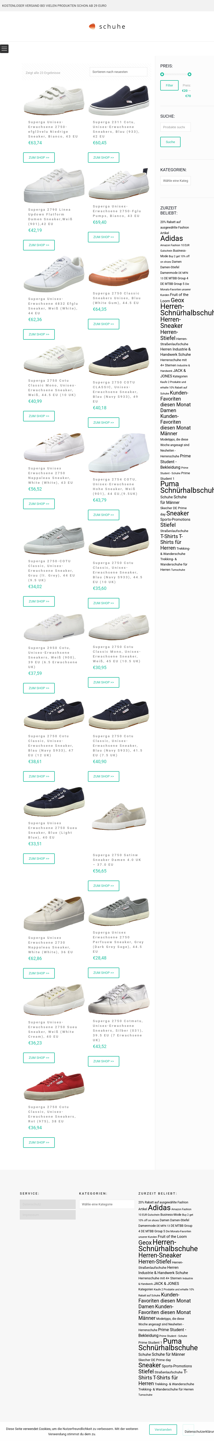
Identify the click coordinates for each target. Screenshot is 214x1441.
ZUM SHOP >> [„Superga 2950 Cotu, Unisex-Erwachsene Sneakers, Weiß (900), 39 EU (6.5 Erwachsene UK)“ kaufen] (39, 690)
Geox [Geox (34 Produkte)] (177, 300)
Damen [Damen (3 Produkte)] (177, 262)
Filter (169, 86)
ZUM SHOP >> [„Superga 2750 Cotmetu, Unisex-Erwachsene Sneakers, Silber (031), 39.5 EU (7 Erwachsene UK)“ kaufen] (103, 1064)
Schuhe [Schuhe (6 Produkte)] (166, 497)
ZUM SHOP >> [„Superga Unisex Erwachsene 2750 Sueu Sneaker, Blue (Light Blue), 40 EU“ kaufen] (39, 861)
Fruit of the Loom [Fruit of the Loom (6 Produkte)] (172, 1236)
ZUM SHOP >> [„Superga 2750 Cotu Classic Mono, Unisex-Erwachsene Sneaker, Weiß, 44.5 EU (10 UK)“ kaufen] (39, 417)
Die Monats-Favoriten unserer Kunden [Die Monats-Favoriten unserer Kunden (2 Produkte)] (175, 289)
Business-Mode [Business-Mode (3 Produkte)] (170, 1214)
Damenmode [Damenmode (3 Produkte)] (169, 273)
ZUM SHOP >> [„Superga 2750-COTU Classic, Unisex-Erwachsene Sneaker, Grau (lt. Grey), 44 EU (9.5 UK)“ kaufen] (39, 603)
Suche (170, 142)
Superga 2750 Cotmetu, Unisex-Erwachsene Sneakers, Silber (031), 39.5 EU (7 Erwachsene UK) (118, 1033)
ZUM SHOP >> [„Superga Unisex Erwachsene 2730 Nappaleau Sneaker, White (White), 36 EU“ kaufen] (39, 976)
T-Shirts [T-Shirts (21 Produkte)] (169, 536)
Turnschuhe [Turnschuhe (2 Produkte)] (178, 570)
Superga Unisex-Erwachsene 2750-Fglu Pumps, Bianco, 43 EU (117, 211)
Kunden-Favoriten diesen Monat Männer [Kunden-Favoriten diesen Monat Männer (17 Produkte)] (175, 424)
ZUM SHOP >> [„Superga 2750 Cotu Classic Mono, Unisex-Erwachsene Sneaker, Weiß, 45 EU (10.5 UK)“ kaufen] (103, 684)
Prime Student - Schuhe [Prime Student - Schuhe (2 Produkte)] (173, 1336)
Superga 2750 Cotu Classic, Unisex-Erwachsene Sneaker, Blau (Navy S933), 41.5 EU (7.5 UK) (118, 747)
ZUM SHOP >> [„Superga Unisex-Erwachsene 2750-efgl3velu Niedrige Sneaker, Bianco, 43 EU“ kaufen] (39, 158)
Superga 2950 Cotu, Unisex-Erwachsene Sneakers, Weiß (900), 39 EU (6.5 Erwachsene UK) (53, 659)
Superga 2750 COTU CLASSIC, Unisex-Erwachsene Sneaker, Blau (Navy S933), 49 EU (116, 392)
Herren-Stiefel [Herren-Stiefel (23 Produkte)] (169, 335)
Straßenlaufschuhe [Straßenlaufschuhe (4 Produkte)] (174, 531)
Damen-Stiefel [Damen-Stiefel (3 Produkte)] (169, 267)
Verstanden (163, 1429)
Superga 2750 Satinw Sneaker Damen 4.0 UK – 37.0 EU (117, 862)
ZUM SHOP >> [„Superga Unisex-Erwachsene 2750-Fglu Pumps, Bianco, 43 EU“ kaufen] (103, 237)
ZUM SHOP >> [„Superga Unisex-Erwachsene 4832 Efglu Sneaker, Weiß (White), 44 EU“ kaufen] (39, 335)
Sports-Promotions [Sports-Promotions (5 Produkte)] (175, 519)
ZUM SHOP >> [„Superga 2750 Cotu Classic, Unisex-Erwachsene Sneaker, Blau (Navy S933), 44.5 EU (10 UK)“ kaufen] (103, 605)
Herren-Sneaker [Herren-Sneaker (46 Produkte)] (171, 322)
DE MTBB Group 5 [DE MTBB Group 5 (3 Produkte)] (172, 284)
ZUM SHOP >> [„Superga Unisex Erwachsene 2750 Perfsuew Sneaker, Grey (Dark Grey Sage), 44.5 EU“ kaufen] (103, 976)
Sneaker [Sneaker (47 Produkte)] (177, 513)
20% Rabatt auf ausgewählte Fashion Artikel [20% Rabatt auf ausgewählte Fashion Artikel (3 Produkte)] (174, 227)
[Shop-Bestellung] (118, 71)
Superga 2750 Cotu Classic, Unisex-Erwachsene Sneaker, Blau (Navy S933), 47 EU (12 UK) (51, 747)
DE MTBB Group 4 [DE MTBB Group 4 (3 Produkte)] (176, 278)
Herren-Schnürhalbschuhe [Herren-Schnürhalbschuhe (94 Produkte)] (168, 1245)
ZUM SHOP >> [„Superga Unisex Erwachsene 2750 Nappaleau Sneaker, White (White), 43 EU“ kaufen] (39, 505)
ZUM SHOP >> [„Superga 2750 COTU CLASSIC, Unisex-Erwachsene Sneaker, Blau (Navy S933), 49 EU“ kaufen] (103, 423)
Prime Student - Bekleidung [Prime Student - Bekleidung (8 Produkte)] (175, 462)
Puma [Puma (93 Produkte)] (169, 483)
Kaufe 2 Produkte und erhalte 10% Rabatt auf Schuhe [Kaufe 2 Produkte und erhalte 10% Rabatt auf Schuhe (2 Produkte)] (173, 387)
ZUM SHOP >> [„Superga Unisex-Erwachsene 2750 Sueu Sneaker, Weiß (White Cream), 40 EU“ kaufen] (39, 1061)
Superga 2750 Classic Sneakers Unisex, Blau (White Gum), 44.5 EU (117, 298)
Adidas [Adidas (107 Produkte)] (171, 238)
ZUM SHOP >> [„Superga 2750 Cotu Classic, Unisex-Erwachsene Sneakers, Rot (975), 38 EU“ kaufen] (39, 1146)
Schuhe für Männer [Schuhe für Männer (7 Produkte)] (168, 1354)
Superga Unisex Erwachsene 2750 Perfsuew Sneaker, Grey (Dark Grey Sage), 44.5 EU (118, 944)
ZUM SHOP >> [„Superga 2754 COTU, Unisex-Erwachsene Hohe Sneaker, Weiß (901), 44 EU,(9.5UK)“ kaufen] (103, 516)
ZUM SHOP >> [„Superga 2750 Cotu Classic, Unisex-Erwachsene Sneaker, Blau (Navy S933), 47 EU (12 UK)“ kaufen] (39, 778)
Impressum (31, 1215)
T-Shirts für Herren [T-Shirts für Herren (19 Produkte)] (171, 542)
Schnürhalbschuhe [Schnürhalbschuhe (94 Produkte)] (168, 1347)
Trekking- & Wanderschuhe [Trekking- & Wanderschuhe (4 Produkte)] (174, 1384)
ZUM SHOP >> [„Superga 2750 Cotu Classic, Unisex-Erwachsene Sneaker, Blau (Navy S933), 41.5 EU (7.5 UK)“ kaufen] (103, 778)
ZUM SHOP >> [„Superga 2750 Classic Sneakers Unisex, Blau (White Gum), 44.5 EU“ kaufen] (103, 325)
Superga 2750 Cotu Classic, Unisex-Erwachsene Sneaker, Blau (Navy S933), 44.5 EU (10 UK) (118, 573)
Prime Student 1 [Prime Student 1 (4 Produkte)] (150, 1342)
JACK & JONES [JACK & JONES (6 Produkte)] (166, 1283)
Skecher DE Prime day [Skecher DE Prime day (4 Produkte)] (154, 1360)
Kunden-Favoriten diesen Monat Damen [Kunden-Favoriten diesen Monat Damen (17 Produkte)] (175, 401)
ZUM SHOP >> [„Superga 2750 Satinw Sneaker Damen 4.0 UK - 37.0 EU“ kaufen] (103, 888)
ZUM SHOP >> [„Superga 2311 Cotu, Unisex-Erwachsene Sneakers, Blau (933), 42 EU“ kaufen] (103, 158)
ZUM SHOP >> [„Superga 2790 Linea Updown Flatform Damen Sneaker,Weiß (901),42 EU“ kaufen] (39, 245)
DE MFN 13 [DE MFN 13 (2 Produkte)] (163, 1226)
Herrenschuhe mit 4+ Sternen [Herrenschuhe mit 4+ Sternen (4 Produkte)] (160, 1278)
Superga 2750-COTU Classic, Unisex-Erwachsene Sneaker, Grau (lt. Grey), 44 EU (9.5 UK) (51, 572)
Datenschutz (32, 1204)
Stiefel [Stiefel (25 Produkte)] (168, 525)
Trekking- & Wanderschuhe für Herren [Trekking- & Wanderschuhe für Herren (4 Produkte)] (173, 564)
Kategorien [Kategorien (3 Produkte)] (180, 376)
